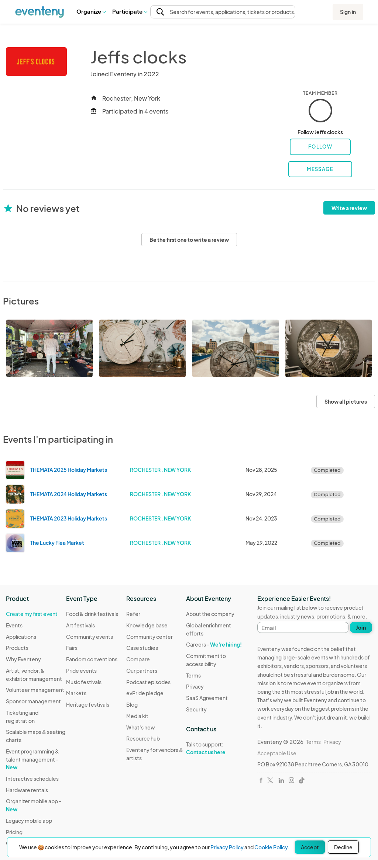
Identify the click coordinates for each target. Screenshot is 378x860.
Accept (310, 847)
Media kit (137, 716)
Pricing (14, 832)
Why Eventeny (23, 659)
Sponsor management (33, 701)
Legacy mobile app (29, 820)
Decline (343, 847)
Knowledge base (147, 625)
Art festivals (80, 625)
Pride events (81, 670)
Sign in (348, 11)
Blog (132, 704)
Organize (91, 11)
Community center (149, 636)
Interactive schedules (32, 778)
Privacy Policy (227, 847)
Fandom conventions (91, 659)
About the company (210, 613)
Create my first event (32, 613)
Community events (89, 636)
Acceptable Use (276, 753)
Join (361, 627)
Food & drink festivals (92, 613)
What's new (140, 727)
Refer (133, 613)
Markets (76, 693)
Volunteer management (35, 689)
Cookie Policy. (271, 847)
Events (14, 625)
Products (17, 647)
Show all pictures (345, 401)
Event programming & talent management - (32, 759)
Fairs (72, 647)
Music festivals (84, 682)
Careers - (214, 644)
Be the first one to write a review (189, 239)
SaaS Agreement (207, 697)
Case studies (142, 647)
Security (196, 709)
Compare (138, 659)
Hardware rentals (27, 790)
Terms (193, 675)
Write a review (349, 208)
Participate (129, 11)
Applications (21, 636)
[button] (91, 11)
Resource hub (143, 738)
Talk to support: (216, 748)
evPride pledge (145, 693)
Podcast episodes (148, 682)
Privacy (195, 686)
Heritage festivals (87, 704)
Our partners (141, 670)
